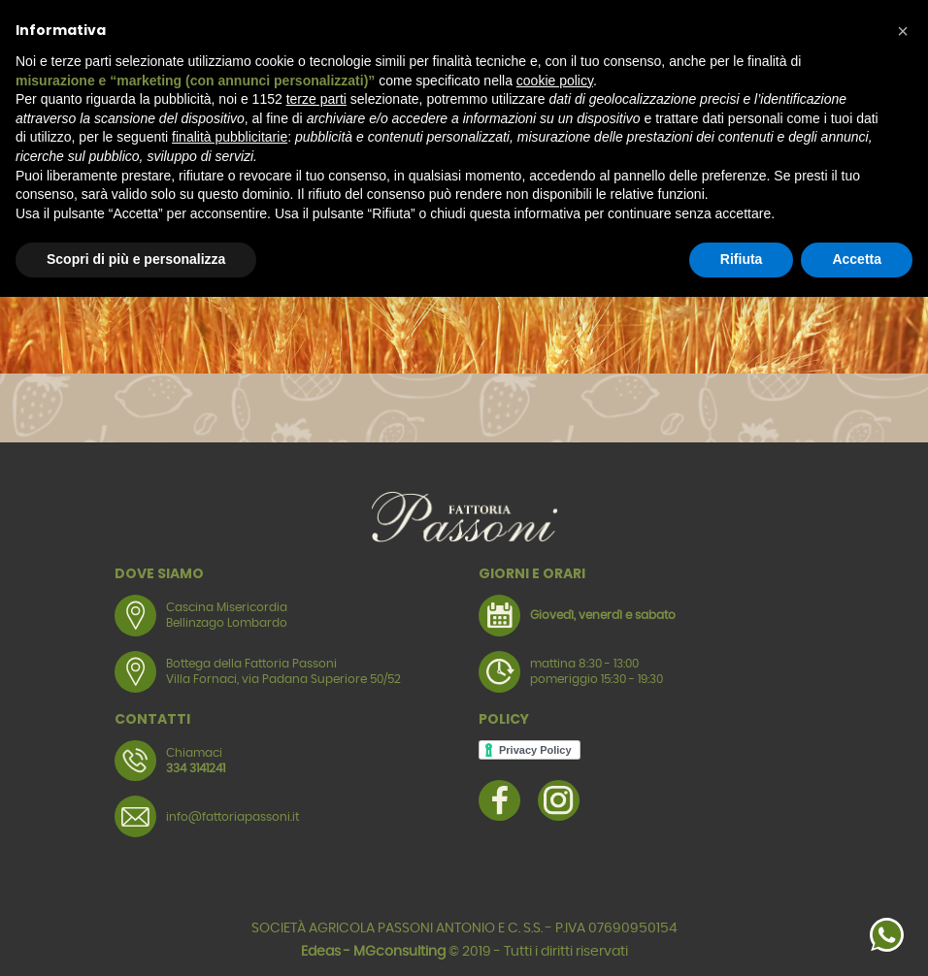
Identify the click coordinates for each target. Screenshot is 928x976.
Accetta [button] (856, 259)
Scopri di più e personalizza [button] (136, 259)
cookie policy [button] (554, 80)
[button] (902, 31)
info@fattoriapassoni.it (232, 817)
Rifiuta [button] (741, 259)
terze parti (316, 99)
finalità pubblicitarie (229, 137)
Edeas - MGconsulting (373, 952)
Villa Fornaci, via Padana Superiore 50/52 (283, 679)
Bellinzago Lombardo (226, 623)
